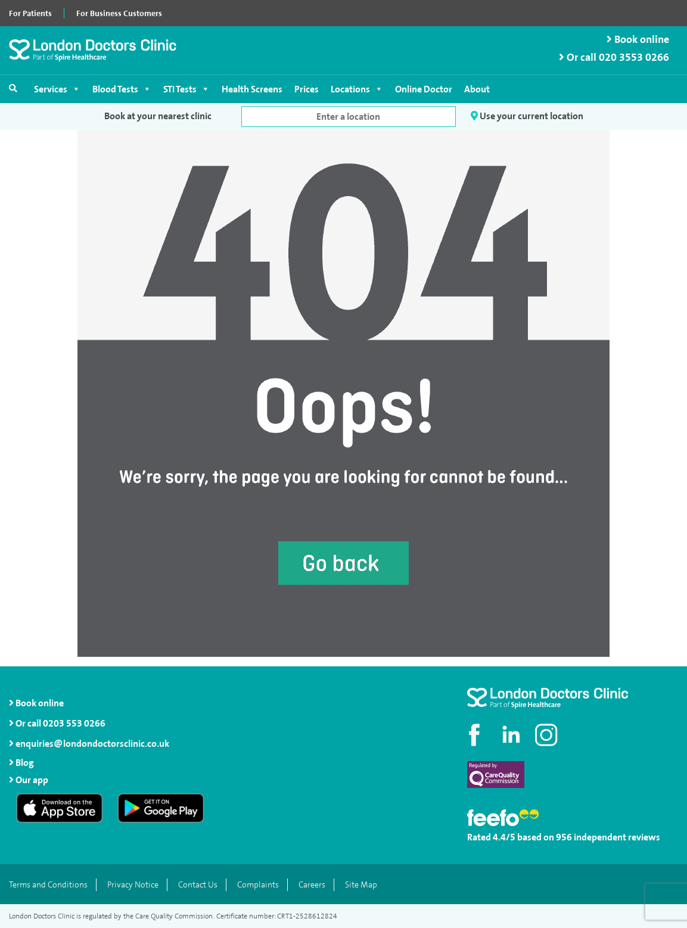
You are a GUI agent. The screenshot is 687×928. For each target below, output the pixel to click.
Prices (306, 89)
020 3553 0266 (634, 57)
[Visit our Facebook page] (476, 735)
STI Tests (186, 89)
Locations (357, 89)
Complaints (258, 884)
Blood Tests (121, 89)
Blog (24, 762)
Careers (312, 884)
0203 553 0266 (74, 723)
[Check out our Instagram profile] (547, 735)
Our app (31, 780)
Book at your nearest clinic (158, 116)
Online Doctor (423, 89)
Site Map (361, 884)
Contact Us (197, 884)
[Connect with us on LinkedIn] (512, 735)
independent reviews (617, 837)
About (477, 89)
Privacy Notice (132, 884)
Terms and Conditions (48, 884)
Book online (638, 39)
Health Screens (252, 89)
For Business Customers (119, 13)
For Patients (30, 13)
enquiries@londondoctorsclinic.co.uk (89, 743)
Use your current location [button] (527, 116)
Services (57, 89)
